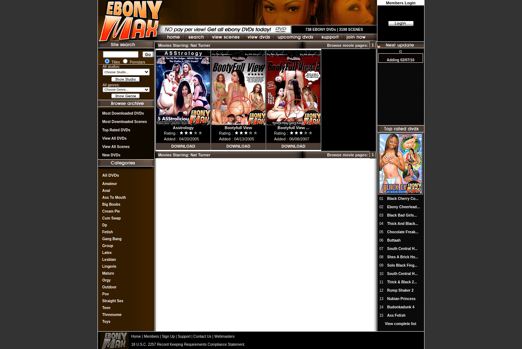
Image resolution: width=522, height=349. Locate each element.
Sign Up (168, 336)
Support (184, 336)
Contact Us (202, 336)
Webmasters (224, 336)
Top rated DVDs (116, 130)
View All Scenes (116, 147)
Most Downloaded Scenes (124, 122)
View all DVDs (114, 138)
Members (151, 336)
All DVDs (110, 175)
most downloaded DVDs (123, 113)
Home (136, 336)
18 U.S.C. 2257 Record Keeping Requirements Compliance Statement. (188, 344)
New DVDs (111, 155)
